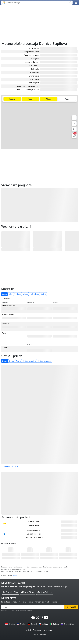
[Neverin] (4, 2)
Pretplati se (70, 607)
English (21, 624)
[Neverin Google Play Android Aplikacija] (10, 592)
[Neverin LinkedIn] (46, 617)
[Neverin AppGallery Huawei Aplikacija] (44, 592)
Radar (30, 99)
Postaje (12, 99)
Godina (43, 294)
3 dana (11, 361)
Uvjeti (28, 630)
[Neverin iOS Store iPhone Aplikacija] (28, 592)
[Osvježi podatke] (74, 129)
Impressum (48, 630)
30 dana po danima (45, 361)
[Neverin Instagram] (41, 617)
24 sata (4, 361)
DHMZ (15, 575)
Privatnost (37, 630)
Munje (48, 99)
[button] (76, 2)
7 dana (18, 361)
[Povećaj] (74, 117)
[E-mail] (32, 607)
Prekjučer (17, 294)
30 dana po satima (29, 361)
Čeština (43, 624)
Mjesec (25, 294)
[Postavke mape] (74, 135)
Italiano (54, 624)
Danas (4, 294)
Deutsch (33, 624)
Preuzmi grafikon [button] (9, 466)
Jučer (10, 294)
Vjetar (67, 99)
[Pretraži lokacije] (37, 3)
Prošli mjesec (34, 294)
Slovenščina (67, 624)
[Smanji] (74, 123)
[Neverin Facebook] (33, 617)
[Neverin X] (37, 617)
